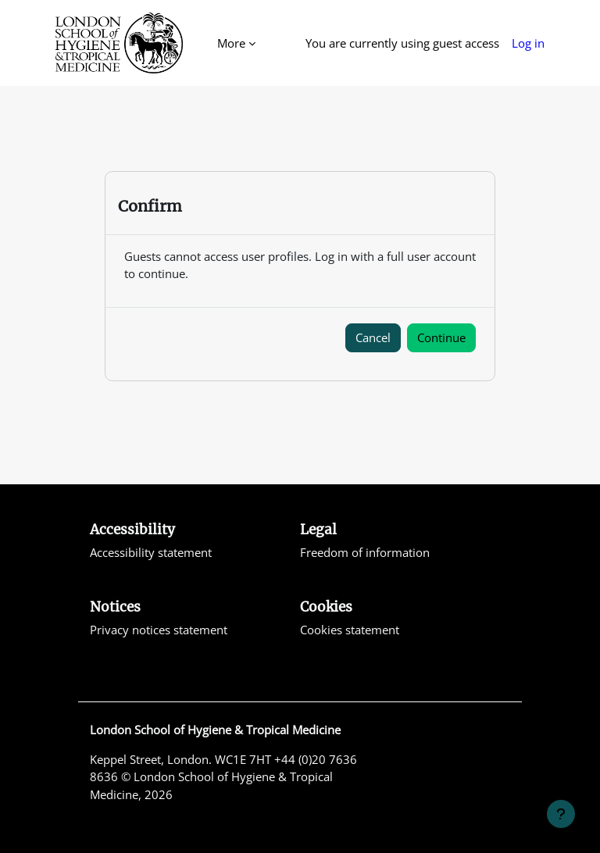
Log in (528, 43)
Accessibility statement (151, 552)
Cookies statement (349, 629)
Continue (441, 337)
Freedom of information (365, 552)
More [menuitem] (231, 43)
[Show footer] (561, 814)
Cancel (373, 337)
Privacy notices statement (158, 629)
